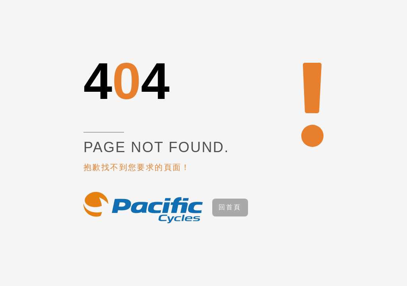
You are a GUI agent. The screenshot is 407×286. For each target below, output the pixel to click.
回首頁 (230, 207)
